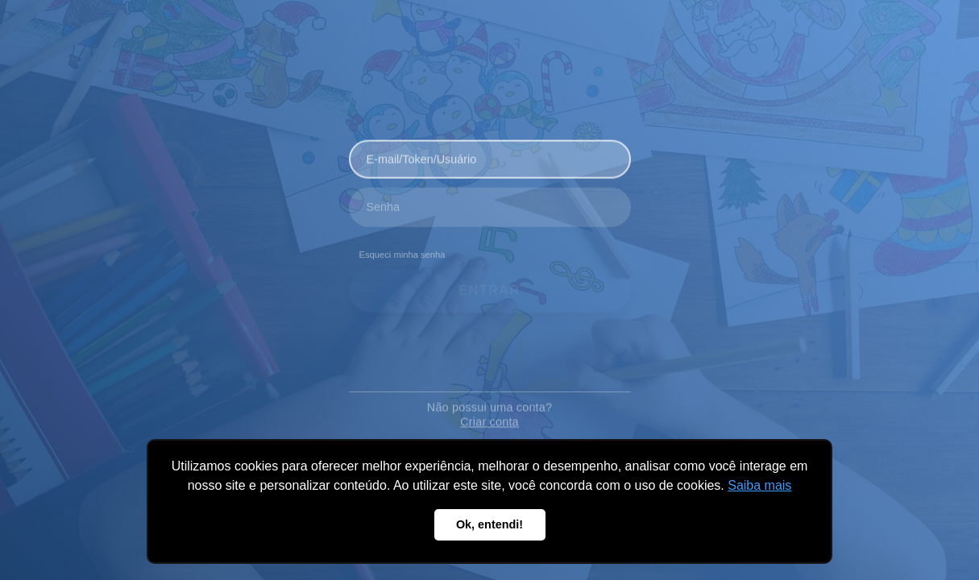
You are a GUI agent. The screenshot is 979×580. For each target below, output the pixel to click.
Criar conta (489, 412)
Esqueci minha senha (402, 250)
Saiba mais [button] (759, 485)
